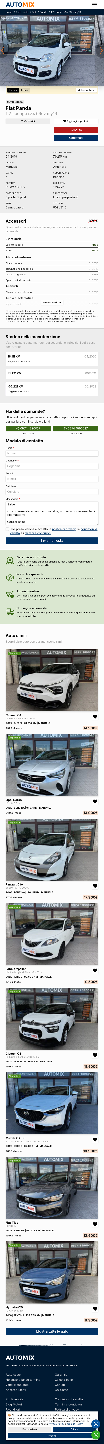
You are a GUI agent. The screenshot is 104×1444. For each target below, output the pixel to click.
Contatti (60, 1385)
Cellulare (12, 486)
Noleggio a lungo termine (23, 1379)
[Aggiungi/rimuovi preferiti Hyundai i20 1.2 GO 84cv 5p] (95, 1309)
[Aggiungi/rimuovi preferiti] (76, 121)
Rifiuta (74, 1429)
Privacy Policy (56, 1423)
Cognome (12, 460)
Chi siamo (61, 1390)
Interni (24, 90)
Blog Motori (14, 1404)
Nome (10, 447)
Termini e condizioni (68, 1404)
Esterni (13, 90)
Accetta (52, 1435)
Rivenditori (13, 1409)
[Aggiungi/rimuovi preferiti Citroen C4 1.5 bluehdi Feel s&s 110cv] (95, 717)
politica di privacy (64, 529)
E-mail (10, 473)
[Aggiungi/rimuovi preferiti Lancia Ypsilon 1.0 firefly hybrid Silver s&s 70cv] (95, 970)
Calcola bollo (64, 1379)
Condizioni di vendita (69, 1399)
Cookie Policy (74, 1423)
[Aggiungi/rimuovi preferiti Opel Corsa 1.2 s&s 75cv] (95, 801)
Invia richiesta (52, 540)
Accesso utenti (16, 1390)
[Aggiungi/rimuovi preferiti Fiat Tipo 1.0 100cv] (95, 1224)
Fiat (34, 12)
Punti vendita (14, 1399)
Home (9, 12)
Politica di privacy (67, 1409)
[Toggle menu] (94, 4)
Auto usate (22, 12)
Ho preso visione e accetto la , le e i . (53, 531)
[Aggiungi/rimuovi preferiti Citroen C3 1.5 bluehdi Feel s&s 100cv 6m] (95, 1055)
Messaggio (13, 498)
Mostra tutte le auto (52, 1331)
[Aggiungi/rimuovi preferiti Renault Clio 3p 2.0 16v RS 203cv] (95, 886)
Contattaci (76, 138)
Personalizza (29, 1429)
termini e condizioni (38, 533)
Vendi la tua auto (17, 1385)
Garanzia (61, 1374)
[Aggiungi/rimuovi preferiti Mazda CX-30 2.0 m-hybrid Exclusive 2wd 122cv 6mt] (95, 1139)
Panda (43, 12)
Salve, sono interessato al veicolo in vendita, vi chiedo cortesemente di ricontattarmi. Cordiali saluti (52, 513)
